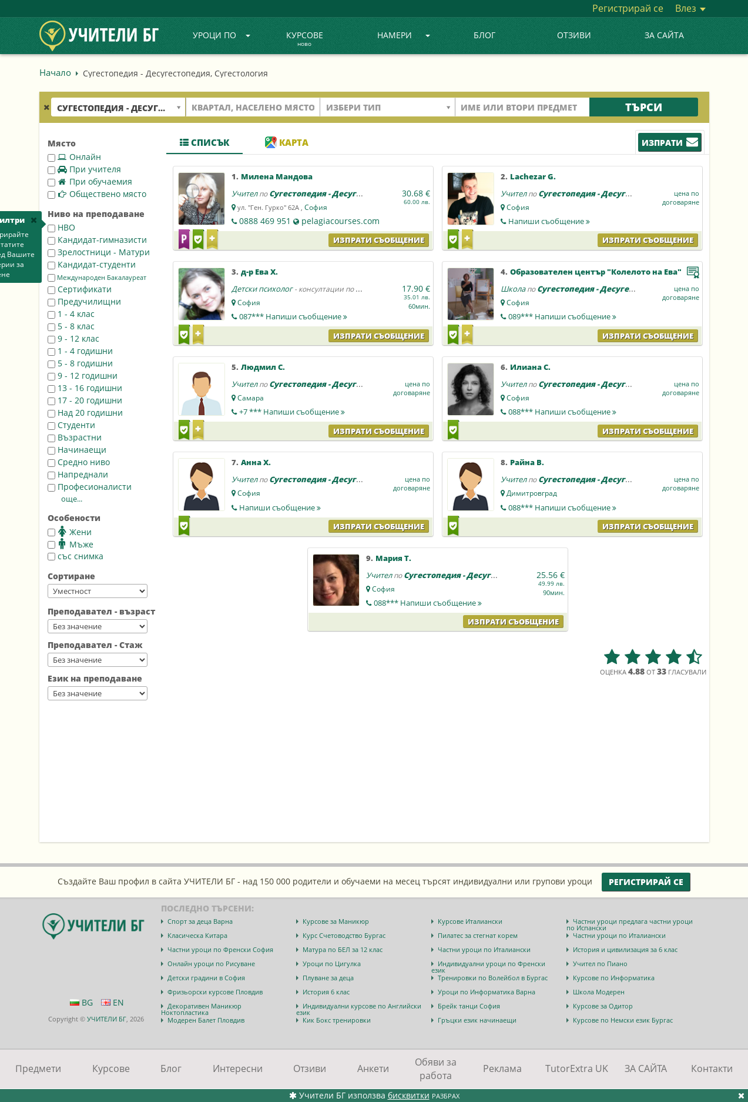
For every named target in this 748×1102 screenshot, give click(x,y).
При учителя (84, 169)
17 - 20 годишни (85, 400)
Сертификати (80, 289)
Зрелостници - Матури (99, 252)
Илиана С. (530, 367)
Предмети (38, 1068)
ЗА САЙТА (664, 35)
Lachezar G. (533, 176)
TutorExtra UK (576, 1068)
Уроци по (221, 35)
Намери (403, 35)
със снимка (75, 556)
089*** (562, 316)
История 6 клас (326, 991)
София (315, 207)
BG (81, 1002)
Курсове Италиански (470, 921)
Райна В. (527, 462)
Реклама (502, 1068)
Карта (286, 142)
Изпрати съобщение (378, 240)
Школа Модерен (599, 991)
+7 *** (292, 411)
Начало (55, 72)
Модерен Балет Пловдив (205, 1020)
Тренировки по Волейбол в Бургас (493, 977)
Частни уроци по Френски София (220, 949)
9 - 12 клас (73, 338)
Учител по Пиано (600, 963)
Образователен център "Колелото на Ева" (596, 271)
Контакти (712, 1068)
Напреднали (78, 474)
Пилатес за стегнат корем (478, 935)
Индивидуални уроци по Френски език (488, 966)
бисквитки (409, 1095)
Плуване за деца (328, 977)
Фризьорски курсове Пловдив (215, 991)
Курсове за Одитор (603, 1005)
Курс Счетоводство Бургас (344, 935)
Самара (250, 398)
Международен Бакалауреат (97, 277)
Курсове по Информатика (614, 977)
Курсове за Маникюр (336, 921)
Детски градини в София (206, 977)
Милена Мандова (277, 176)
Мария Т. (393, 558)
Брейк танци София (469, 1005)
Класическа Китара (197, 935)
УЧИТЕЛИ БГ (106, 1018)
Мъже (70, 544)
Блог (484, 35)
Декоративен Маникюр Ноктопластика (201, 1009)
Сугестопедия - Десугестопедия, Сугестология (364, 193)
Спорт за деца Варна (200, 921)
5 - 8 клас (71, 326)
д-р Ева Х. (259, 271)
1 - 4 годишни (80, 350)
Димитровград (532, 493)
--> (97, 591)
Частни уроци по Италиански (619, 935)
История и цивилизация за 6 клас (625, 949)
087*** (293, 316)
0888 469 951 (265, 220)
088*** (562, 411)
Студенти (71, 424)
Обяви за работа (436, 1069)
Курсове (305, 39)
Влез (690, 8)
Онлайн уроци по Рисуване (211, 963)
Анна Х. (256, 462)
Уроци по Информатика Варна (486, 991)
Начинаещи (77, 449)
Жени (70, 531)
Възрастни (75, 437)
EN (112, 1002)
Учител (244, 193)
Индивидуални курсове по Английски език (358, 1009)
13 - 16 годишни (85, 387)
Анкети (373, 1068)
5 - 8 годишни (80, 363)
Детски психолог (262, 288)
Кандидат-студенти (92, 264)
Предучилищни (84, 301)
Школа (513, 288)
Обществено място (97, 193)
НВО (61, 227)
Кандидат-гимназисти (97, 239)
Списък (204, 142)
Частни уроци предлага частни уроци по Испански (629, 924)
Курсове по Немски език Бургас (623, 1020)
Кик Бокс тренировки (337, 1020)
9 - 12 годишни (83, 375)
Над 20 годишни (85, 412)
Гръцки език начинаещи (477, 1020)
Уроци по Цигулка (332, 963)
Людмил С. (263, 367)
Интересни (238, 1068)
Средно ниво (79, 461)
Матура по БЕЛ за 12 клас (343, 949)
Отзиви (574, 35)
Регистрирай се (627, 8)
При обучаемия (90, 181)
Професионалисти (90, 486)
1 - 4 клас (71, 313)
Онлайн (74, 156)
